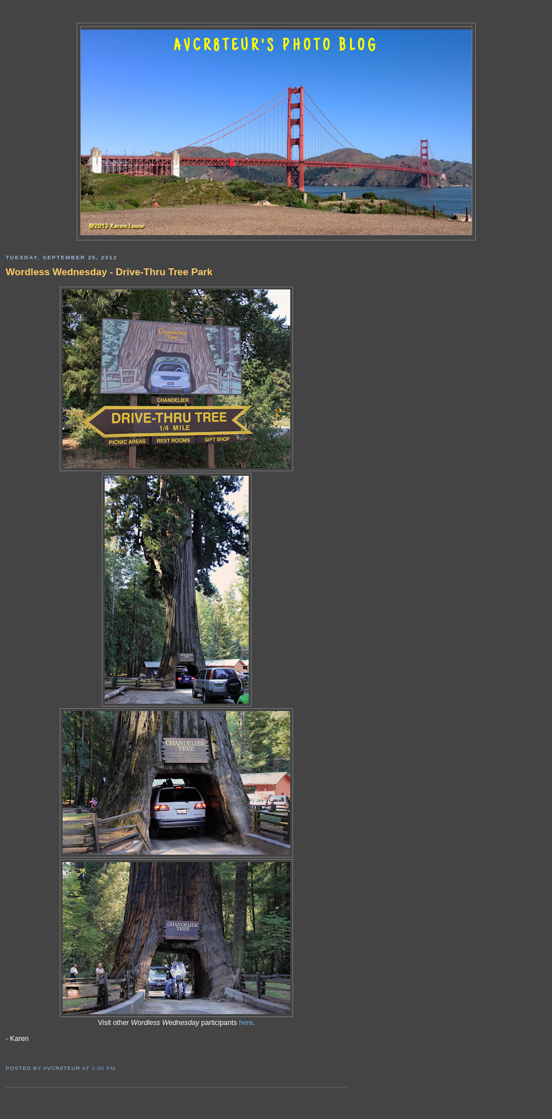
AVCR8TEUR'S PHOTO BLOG (276, 46)
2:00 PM (104, 1068)
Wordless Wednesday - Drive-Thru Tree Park (109, 271)
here (246, 1023)
